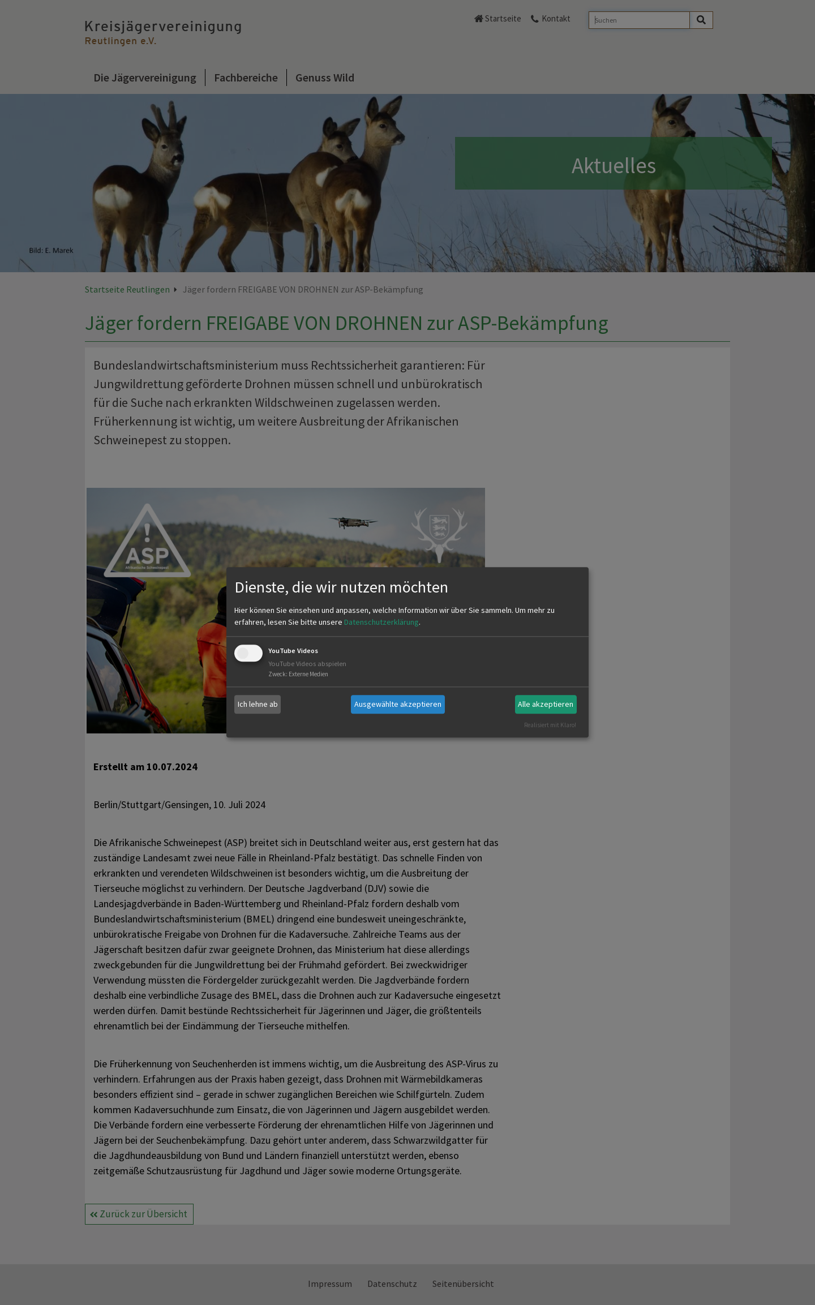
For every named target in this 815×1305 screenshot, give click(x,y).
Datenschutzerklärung (381, 622)
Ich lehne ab (258, 704)
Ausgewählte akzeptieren (397, 704)
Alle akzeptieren (545, 704)
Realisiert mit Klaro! (550, 725)
